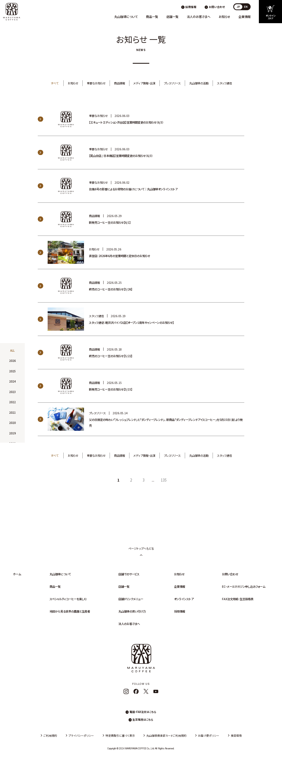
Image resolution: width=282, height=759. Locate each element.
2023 (12, 392)
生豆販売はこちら (142, 719)
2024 (12, 382)
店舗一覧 (172, 16)
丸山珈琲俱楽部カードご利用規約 (166, 735)
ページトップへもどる (141, 551)
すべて (54, 83)
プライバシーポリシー (81, 735)
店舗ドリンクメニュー (130, 599)
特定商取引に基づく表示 (120, 735)
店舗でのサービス (128, 574)
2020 (12, 423)
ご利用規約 (50, 735)
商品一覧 (152, 16)
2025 (12, 371)
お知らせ (224, 16)
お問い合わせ (217, 7)
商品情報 (119, 83)
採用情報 (190, 7)
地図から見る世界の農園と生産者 (70, 611)
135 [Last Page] (164, 480)
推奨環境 (236, 735)
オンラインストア (184, 599)
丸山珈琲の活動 (198, 83)
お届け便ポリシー (208, 735)
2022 (12, 402)
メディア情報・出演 (144, 83)
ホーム (17, 574)
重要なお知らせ (96, 83)
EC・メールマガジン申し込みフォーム (243, 586)
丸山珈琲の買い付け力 (132, 611)
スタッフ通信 (224, 83)
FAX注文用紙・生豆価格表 (237, 599)
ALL (12, 350)
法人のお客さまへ (198, 16)
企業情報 (244, 16)
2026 (12, 361)
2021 (12, 413)
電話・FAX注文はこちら (142, 712)
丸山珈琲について (126, 16)
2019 (12, 433)
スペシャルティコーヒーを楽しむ (68, 599)
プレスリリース (172, 83)
